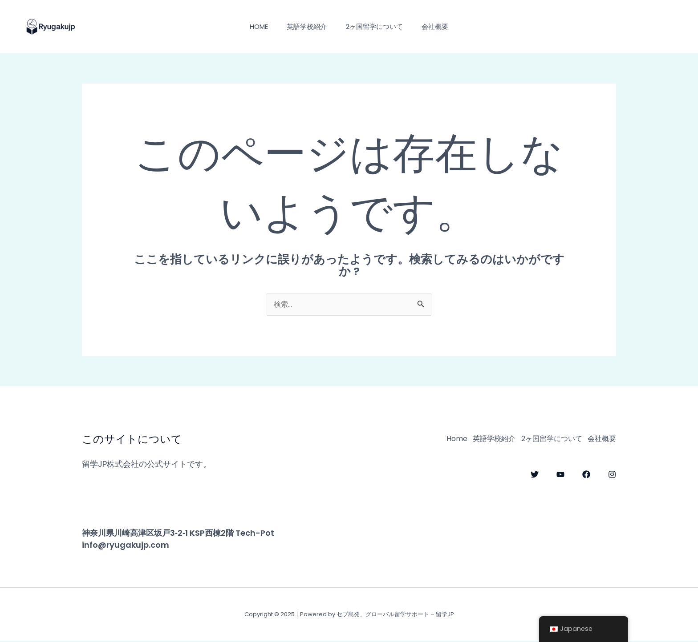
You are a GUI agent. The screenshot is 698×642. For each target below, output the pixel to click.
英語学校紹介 (305, 26)
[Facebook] (586, 473)
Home (254, 26)
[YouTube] (560, 473)
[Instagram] (612, 473)
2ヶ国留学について (376, 26)
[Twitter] (535, 473)
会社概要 (440, 26)
